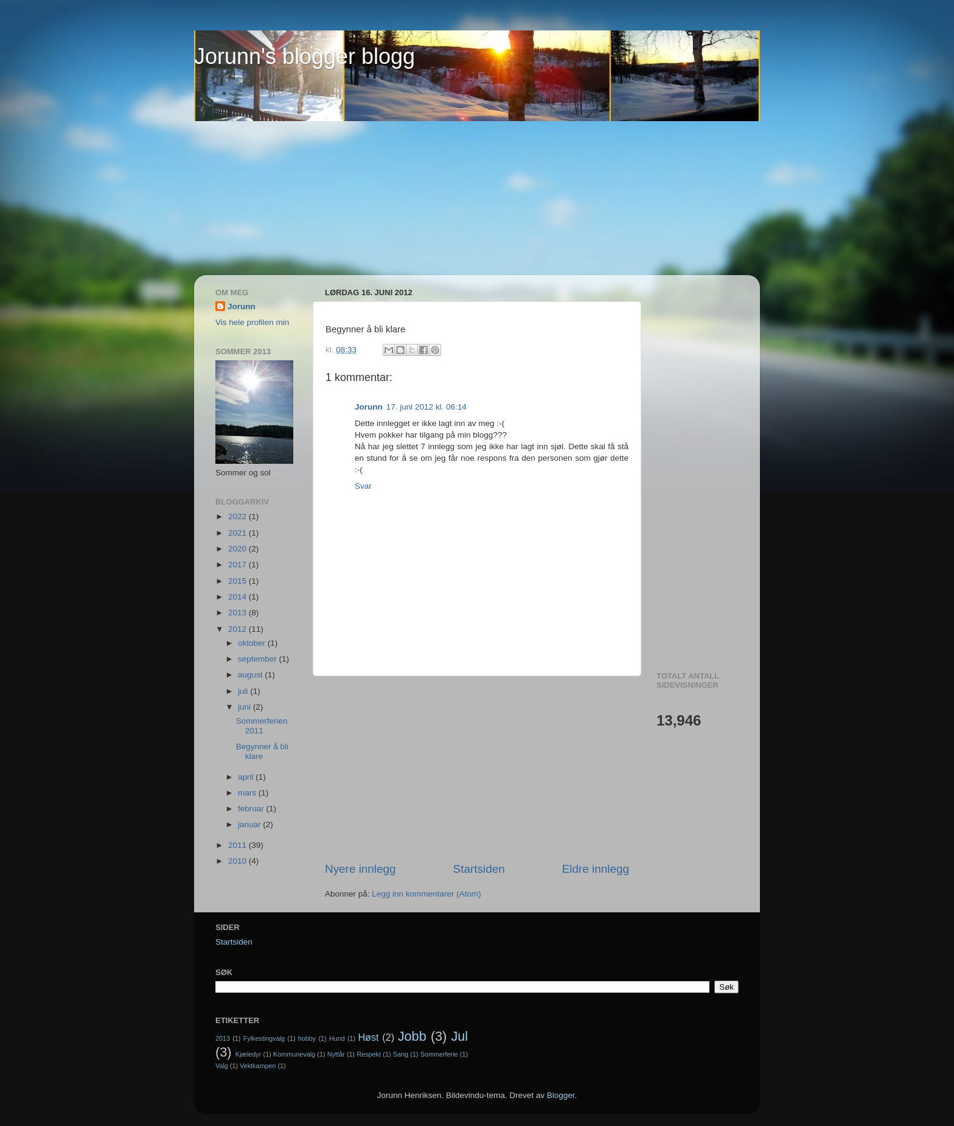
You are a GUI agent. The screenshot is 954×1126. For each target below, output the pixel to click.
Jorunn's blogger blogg (304, 56)
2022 (238, 516)
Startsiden (479, 868)
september (258, 658)
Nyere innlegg (360, 868)
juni (245, 707)
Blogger (561, 1095)
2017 (238, 564)
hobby (307, 1038)
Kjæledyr (248, 1054)
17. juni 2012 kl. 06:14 (426, 406)
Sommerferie (439, 1054)
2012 (238, 629)
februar (252, 808)
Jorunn (369, 406)
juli (244, 691)
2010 (238, 860)
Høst (368, 1037)
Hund (337, 1038)
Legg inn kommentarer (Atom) (426, 893)
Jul (459, 1036)
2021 (238, 532)
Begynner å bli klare (262, 751)
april (247, 777)
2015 (238, 581)
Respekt (369, 1054)
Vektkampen (258, 1065)
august (251, 674)
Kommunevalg (294, 1054)
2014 (238, 596)
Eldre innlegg (595, 868)
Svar (363, 486)
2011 (238, 845)
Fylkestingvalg (264, 1038)
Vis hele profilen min (252, 322)
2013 (238, 612)
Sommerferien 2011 (262, 725)
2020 (238, 548)
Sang (400, 1054)
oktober (253, 643)
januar (250, 824)
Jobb (412, 1036)
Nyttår (336, 1054)
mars (248, 792)
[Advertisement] (242, 198)
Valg (221, 1065)
